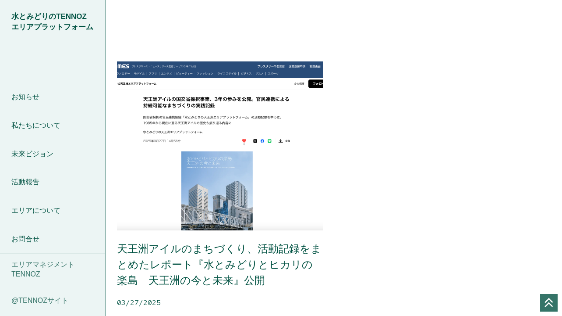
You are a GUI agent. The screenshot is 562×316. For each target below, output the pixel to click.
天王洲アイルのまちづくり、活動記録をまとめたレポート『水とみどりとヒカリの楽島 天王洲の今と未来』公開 (219, 264)
